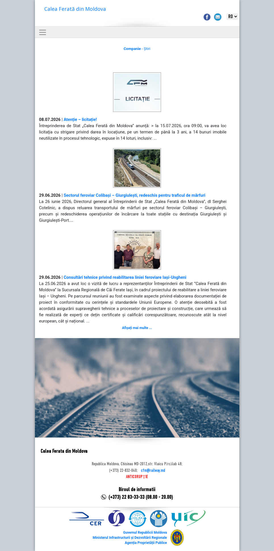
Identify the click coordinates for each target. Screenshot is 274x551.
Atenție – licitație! (80, 119)
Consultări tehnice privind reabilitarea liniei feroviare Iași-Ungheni (125, 277)
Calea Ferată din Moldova (75, 8)
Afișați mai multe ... (137, 328)
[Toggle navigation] (42, 32)
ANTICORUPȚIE (137, 477)
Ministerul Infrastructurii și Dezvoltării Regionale (130, 538)
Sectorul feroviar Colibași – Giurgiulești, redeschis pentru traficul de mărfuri (134, 195)
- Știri (137, 49)
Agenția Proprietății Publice (146, 543)
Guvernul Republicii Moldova (145, 533)
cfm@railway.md (153, 471)
